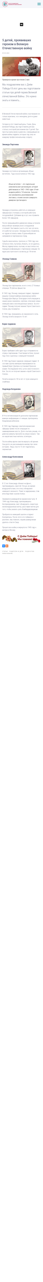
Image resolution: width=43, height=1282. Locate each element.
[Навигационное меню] (39, 4)
